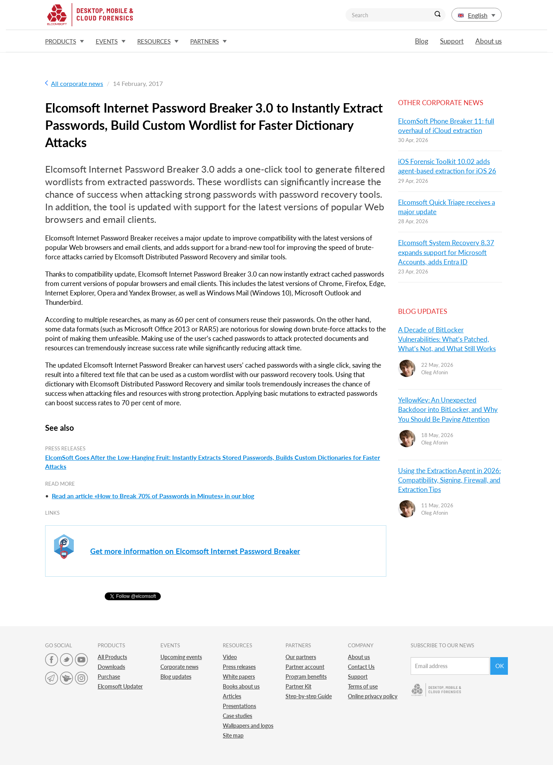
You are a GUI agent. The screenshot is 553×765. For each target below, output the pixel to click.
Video (230, 657)
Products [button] (64, 41)
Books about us (241, 686)
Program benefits (306, 676)
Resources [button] (157, 41)
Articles (232, 696)
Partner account (305, 666)
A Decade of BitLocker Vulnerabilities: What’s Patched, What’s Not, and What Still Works (447, 339)
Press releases (239, 666)
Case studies (237, 715)
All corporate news (74, 83)
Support (452, 41)
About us (488, 41)
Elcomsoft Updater (120, 686)
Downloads (111, 666)
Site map (233, 735)
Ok (499, 665)
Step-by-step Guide (309, 696)
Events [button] (111, 41)
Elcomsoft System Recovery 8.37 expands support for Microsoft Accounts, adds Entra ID (446, 252)
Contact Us (361, 666)
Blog (421, 41)
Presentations (239, 706)
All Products (112, 657)
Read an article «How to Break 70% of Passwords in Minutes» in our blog (153, 495)
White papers (239, 676)
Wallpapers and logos (248, 725)
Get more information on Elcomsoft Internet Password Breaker (195, 551)
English (476, 15)
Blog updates (175, 676)
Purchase (109, 676)
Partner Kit (298, 686)
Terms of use (363, 686)
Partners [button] (208, 41)
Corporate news (179, 666)
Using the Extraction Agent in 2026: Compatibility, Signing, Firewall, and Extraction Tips (449, 480)
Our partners (301, 657)
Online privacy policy (372, 696)
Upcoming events (181, 657)
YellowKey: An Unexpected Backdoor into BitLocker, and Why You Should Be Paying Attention (448, 409)
